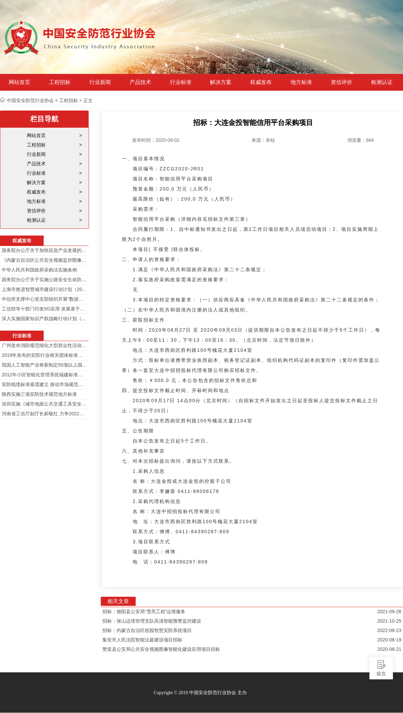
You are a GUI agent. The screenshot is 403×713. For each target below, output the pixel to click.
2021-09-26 (389, 611)
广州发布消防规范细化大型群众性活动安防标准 (44, 345)
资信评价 (341, 82)
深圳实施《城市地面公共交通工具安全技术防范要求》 (44, 404)
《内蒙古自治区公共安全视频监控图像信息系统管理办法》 (44, 260)
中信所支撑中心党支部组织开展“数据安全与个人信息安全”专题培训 (44, 299)
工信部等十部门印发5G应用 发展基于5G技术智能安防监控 (44, 308)
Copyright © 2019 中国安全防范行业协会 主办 (200, 692)
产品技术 (140, 82)
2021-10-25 (389, 621)
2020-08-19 (389, 639)
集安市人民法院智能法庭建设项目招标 (142, 639)
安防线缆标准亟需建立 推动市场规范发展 (44, 384)
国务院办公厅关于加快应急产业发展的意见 (44, 250)
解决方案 (220, 82)
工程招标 (60, 82)
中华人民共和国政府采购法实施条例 (39, 269)
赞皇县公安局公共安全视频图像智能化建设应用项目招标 (161, 649)
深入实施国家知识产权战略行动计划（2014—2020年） (44, 318)
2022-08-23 (389, 630)
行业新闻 (100, 82)
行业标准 (180, 82)
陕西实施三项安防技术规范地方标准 (39, 394)
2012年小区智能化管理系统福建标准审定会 (44, 374)
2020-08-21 (389, 649)
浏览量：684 (360, 140)
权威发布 (261, 82)
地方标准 (301, 82)
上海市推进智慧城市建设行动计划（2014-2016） (44, 289)
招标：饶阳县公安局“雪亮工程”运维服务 (143, 611)
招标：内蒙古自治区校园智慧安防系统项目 (147, 630)
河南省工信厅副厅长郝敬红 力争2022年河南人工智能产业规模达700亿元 (44, 413)
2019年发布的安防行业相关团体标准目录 (44, 355)
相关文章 (118, 601)
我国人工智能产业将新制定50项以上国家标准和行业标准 (44, 365)
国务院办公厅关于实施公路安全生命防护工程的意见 (44, 279)
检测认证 (382, 82)
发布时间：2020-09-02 (156, 140)
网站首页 (19, 82)
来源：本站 (263, 140)
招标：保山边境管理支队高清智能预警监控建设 (151, 621)
